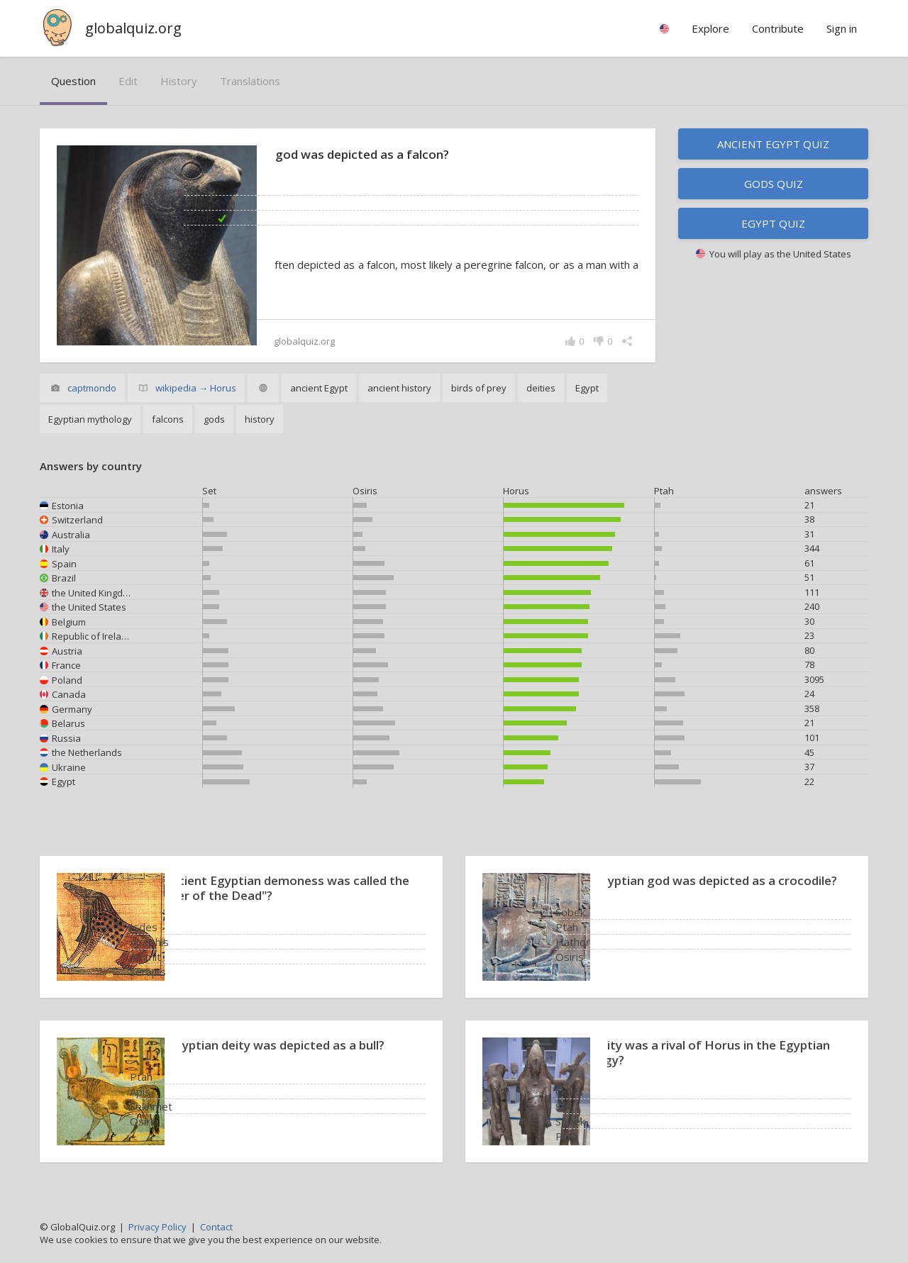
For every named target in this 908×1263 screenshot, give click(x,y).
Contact (216, 1226)
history (178, 81)
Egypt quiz (773, 223)
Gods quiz (773, 184)
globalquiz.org (133, 28)
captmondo (91, 388)
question (73, 81)
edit (128, 81)
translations (250, 81)
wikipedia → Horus (195, 388)
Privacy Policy (157, 1226)
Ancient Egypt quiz (773, 144)
